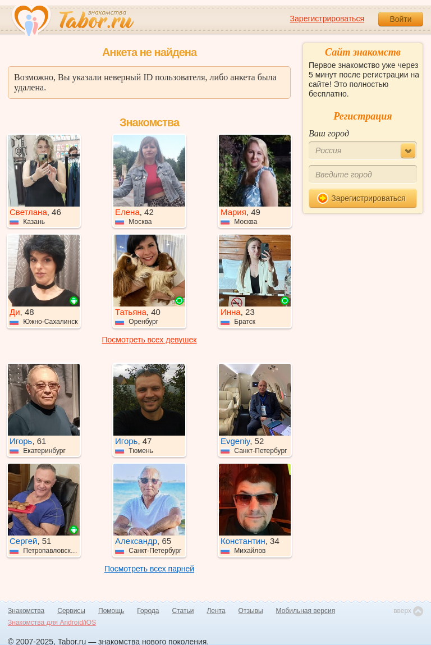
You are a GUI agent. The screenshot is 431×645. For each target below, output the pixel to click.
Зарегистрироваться (327, 18)
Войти (400, 19)
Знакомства (26, 611)
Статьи (183, 611)
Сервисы (71, 611)
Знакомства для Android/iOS (52, 622)
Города (148, 611)
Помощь (111, 611)
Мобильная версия (306, 611)
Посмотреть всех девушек (149, 339)
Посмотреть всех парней (149, 568)
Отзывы (251, 611)
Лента (216, 611)
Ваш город (329, 133)
